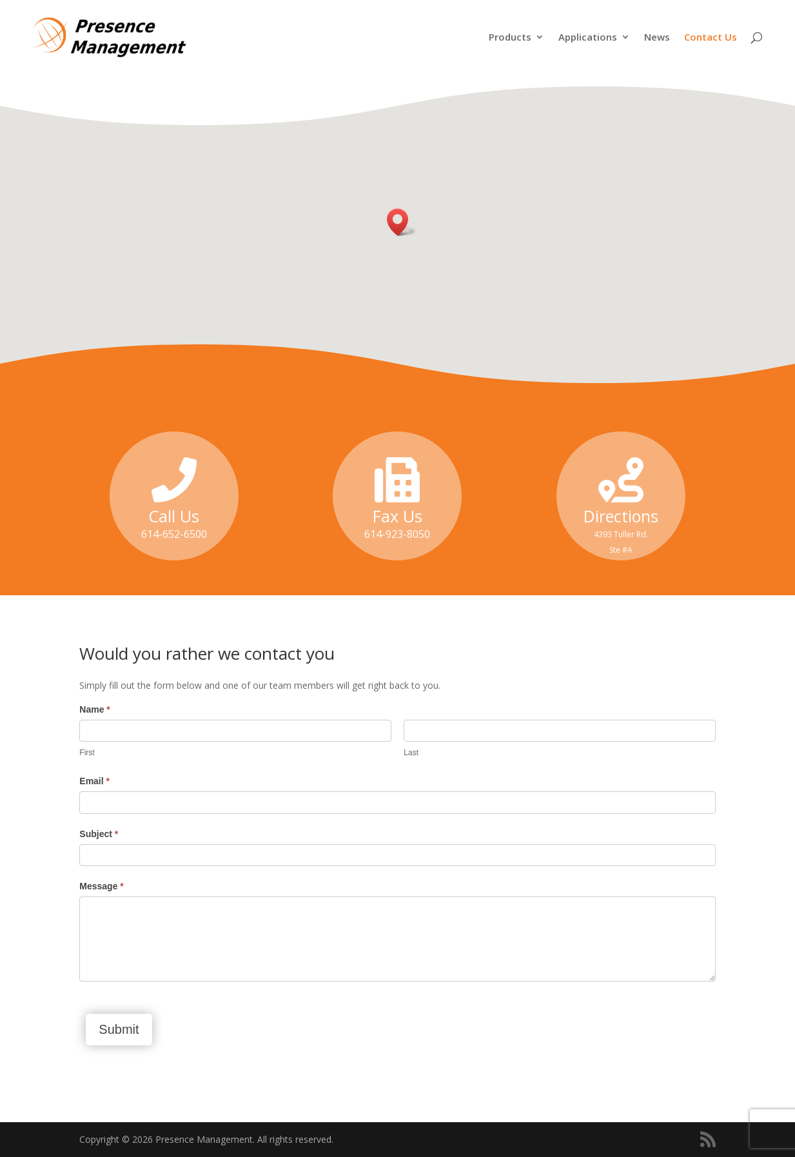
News (657, 37)
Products (510, 37)
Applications (587, 37)
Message (101, 886)
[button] (402, 222)
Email (94, 781)
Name (94, 709)
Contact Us (710, 37)
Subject (98, 834)
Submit (119, 1029)
